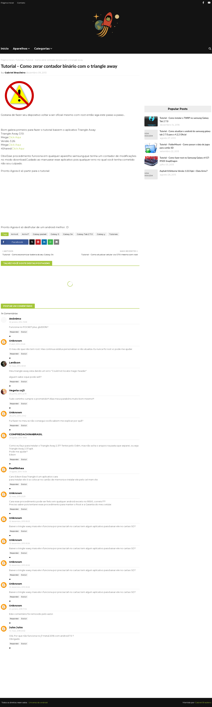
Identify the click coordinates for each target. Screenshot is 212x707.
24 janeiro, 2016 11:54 (18, 609)
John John (16, 627)
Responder (14, 332)
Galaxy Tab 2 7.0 (85, 234)
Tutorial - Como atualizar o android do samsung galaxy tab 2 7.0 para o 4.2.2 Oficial (185, 133)
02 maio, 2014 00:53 (17, 366)
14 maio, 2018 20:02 (17, 631)
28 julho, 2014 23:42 (17, 416)
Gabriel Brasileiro (15, 72)
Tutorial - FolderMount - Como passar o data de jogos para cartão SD (185, 146)
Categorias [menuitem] (42, 48)
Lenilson (14, 362)
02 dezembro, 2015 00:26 (19, 543)
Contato (21, 2)
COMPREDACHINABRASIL (25, 434)
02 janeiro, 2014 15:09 (18, 322)
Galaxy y (101, 234)
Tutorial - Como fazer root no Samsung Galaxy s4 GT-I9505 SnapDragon (185, 159)
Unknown (15, 340)
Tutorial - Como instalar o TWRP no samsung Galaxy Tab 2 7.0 (184, 120)
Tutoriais (20, 60)
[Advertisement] (177, 79)
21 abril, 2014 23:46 (17, 344)
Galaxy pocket (40, 234)
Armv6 (14, 234)
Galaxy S (55, 234)
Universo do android (38, 702)
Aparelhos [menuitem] (20, 48)
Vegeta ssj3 (17, 390)
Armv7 (25, 234)
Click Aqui (15, 137)
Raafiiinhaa (16, 468)
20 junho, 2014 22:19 (17, 394)
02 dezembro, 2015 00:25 (19, 521)
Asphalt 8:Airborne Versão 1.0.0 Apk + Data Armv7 (184, 171)
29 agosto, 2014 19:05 (18, 437)
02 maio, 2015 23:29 (17, 496)
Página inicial (7, 2)
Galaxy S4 (68, 234)
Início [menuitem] (5, 48)
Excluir (24, 332)
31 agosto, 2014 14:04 (18, 471)
